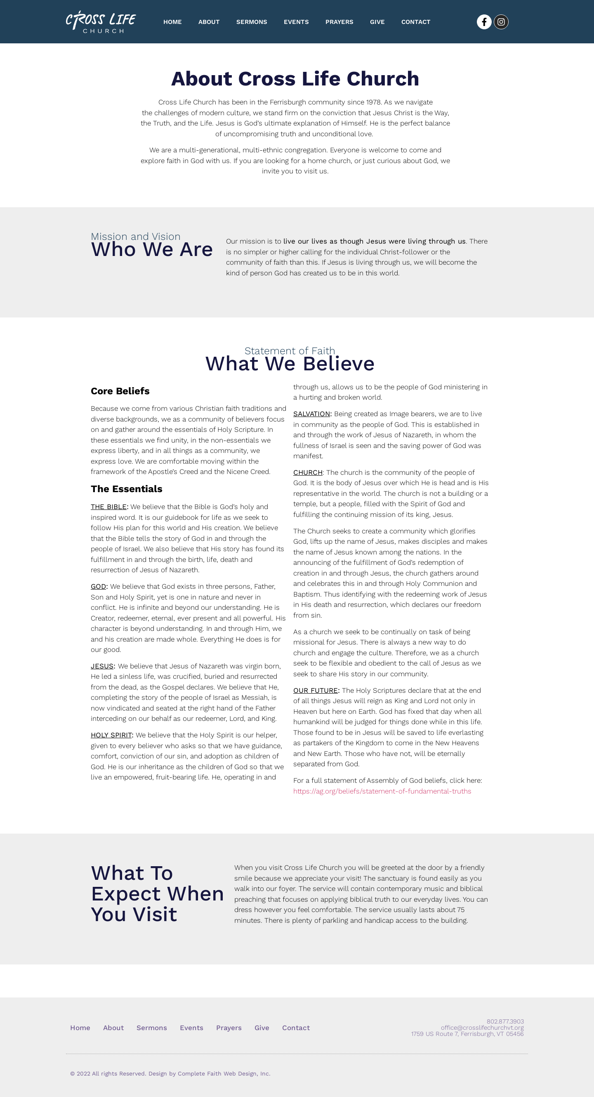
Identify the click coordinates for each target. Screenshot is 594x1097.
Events (296, 22)
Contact (416, 22)
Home (172, 22)
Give (377, 22)
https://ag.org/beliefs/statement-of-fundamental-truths (382, 791)
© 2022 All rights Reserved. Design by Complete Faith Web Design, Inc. (170, 1073)
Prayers (339, 22)
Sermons (251, 22)
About (209, 22)
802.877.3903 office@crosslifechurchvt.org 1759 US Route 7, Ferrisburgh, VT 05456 (467, 1028)
